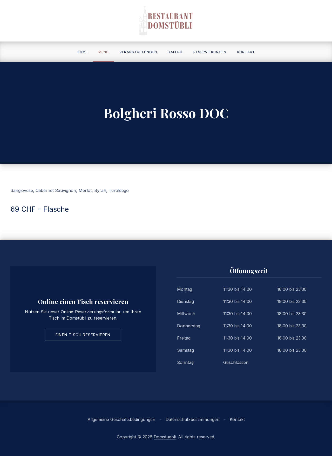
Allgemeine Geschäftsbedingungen (121, 419)
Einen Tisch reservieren (83, 335)
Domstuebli (165, 436)
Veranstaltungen (138, 52)
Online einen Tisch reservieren (83, 301)
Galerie (175, 52)
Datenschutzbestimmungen (192, 419)
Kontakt (246, 52)
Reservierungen (209, 52)
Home (82, 52)
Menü (103, 52)
